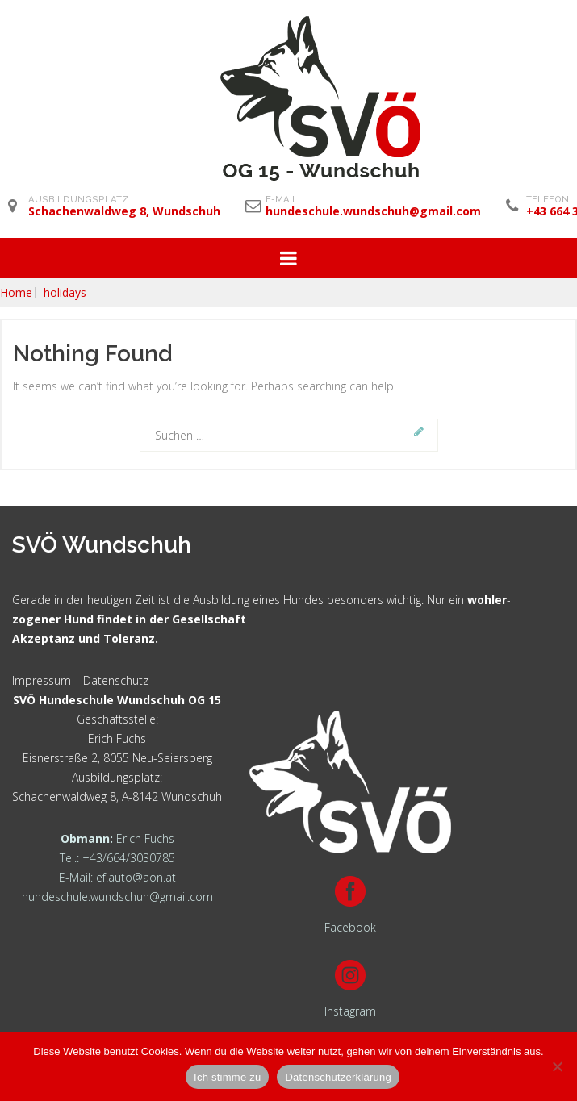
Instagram (350, 1011)
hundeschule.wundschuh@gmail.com (117, 896)
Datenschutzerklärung (338, 1077)
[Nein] (557, 1066)
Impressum (41, 680)
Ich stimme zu (227, 1077)
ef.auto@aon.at (136, 877)
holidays (65, 292)
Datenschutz (115, 680)
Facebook (350, 927)
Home (16, 292)
